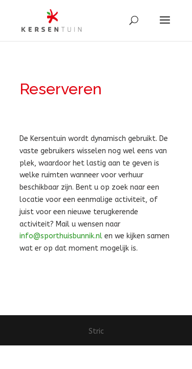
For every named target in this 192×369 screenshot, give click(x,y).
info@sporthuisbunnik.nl (60, 236)
